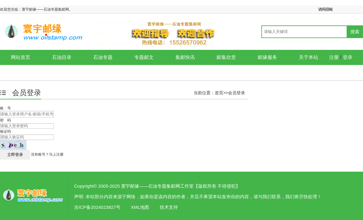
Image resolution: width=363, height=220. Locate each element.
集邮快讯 (185, 57)
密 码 (5, 120)
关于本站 (308, 57)
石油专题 (103, 57)
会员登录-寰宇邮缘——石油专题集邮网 (33, 196)
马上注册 (56, 154)
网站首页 (20, 57)
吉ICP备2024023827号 (97, 207)
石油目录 (61, 57)
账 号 (5, 108)
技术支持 (169, 207)
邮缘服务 (267, 57)
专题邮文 (144, 57)
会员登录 (236, 92)
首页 (219, 92)
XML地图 (140, 207)
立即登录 (15, 154)
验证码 (5, 131)
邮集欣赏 (226, 57)
